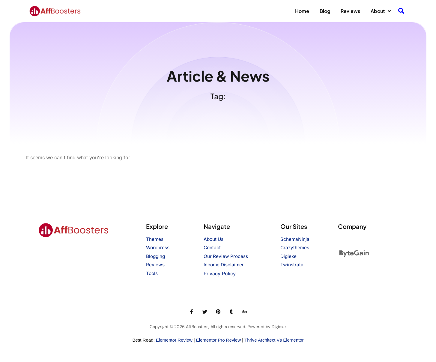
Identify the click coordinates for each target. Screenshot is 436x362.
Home (302, 11)
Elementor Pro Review (218, 340)
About (381, 11)
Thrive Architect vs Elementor (274, 340)
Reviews (350, 11)
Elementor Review (174, 340)
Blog (325, 11)
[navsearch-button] (401, 11)
